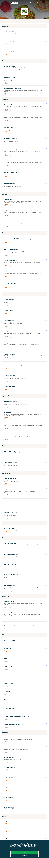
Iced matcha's (4, 21)
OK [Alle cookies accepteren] (24, 852)
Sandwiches (17, 21)
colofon (37, 2)
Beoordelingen (23, 2)
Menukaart (14, 2)
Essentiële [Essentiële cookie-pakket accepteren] (24, 855)
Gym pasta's (41, 21)
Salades (29, 21)
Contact (31, 2)
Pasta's (35, 21)
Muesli (10, 21)
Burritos (23, 21)
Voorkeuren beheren (14, 847)
